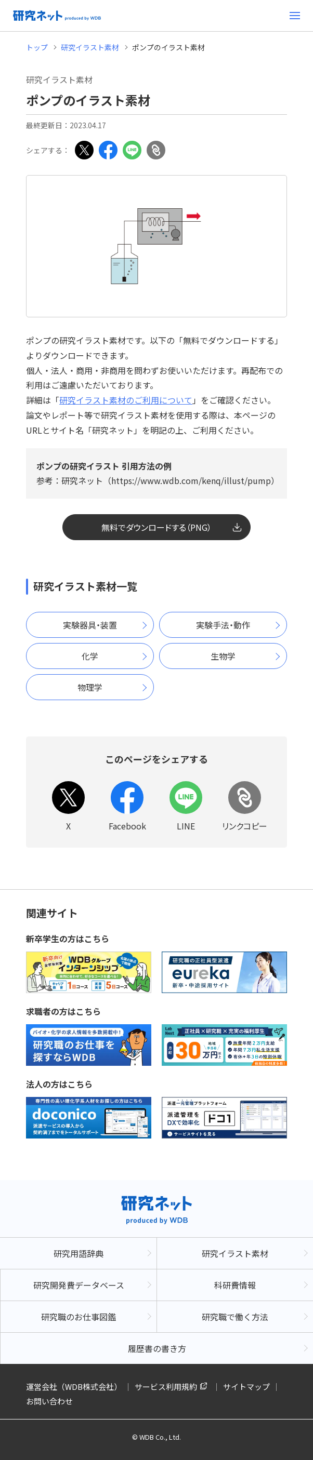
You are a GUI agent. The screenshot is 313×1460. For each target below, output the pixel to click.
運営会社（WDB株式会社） (74, 1386)
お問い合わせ (49, 1401)
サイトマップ (246, 1386)
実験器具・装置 (90, 625)
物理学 (89, 687)
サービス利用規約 (166, 1386)
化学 (90, 656)
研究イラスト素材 (90, 47)
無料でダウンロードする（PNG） (156, 527)
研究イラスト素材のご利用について (125, 400)
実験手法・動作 (223, 625)
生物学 (223, 656)
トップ (37, 47)
